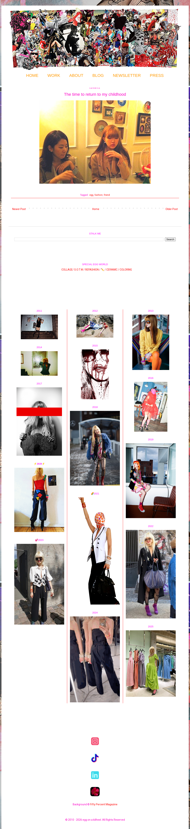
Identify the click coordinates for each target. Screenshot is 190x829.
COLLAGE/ (67, 269)
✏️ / (103, 269)
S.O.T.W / (79, 269)
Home (95, 209)
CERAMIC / (112, 269)
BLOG (98, 75)
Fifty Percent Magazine (103, 804)
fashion (98, 195)
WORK (54, 75)
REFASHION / (92, 269)
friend (107, 195)
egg (91, 195)
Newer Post (19, 209)
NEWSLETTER (127, 75)
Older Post (172, 209)
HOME (32, 75)
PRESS (157, 75)
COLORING (126, 269)
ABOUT (76, 75)
